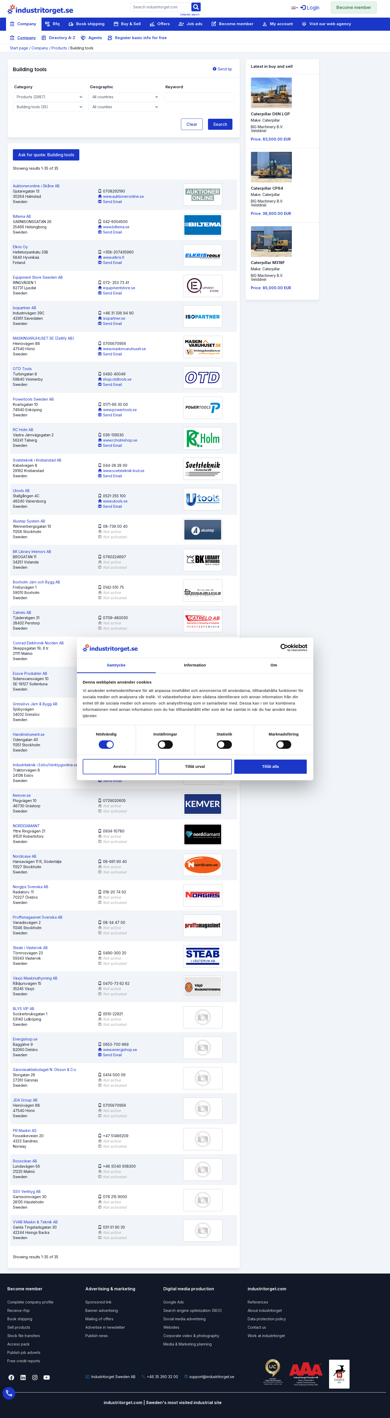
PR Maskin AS (25, 1130)
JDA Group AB (25, 1100)
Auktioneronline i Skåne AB (36, 186)
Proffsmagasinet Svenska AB (38, 917)
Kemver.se (22, 795)
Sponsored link (98, 1302)
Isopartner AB (24, 308)
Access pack (18, 1344)
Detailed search (190, 14)
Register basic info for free (137, 38)
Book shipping (86, 24)
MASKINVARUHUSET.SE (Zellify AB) (43, 338)
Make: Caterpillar (265, 120)
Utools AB (21, 490)
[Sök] (196, 6)
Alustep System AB (29, 521)
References (258, 1302)
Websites (171, 1327)
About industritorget (265, 1310)
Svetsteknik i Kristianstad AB (37, 460)
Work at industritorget (266, 1335)
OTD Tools (22, 368)
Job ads (190, 24)
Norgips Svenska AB (30, 886)
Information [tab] (195, 665)
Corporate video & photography (191, 1335)
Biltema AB (22, 216)
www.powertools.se (117, 409)
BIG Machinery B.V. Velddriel (267, 129)
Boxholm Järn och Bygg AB (36, 582)
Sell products (18, 1327)
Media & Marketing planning (187, 1344)
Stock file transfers (23, 1335)
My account (277, 24)
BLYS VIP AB (23, 1008)
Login (309, 8)
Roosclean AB (25, 1161)
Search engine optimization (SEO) (192, 1310)
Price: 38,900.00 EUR (271, 213)
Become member (353, 7)
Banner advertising (101, 1310)
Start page (19, 48)
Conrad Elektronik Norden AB (38, 643)
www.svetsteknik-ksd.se (121, 470)
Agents (91, 38)
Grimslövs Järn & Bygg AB (35, 704)
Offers (159, 24)
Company (22, 24)
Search (220, 124)
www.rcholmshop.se (117, 440)
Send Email (110, 201)
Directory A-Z (58, 38)
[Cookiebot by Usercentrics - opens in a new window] (284, 648)
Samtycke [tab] (116, 665)
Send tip (222, 69)
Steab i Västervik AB (30, 947)
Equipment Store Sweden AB (38, 277)
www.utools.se (113, 501)
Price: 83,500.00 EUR (271, 139)
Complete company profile (30, 1302)
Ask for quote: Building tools (46, 154)
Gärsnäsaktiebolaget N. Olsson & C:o (44, 1069)
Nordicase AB (25, 856)
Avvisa (119, 766)
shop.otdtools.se (115, 379)
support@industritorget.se (209, 1376)
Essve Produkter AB (30, 673)
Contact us (257, 1327)
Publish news (96, 1335)
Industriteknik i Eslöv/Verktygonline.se (45, 765)
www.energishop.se (117, 1049)
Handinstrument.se (29, 734)
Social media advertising (184, 1319)
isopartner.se (111, 318)
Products (59, 48)
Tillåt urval (195, 766)
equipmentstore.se (116, 288)
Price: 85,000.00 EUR (271, 288)
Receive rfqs (18, 1310)
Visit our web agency (326, 24)
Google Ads (173, 1302)
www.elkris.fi (111, 257)
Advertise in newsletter (105, 1327)
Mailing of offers (99, 1319)
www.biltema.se (113, 227)
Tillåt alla (270, 766)
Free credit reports (23, 1361)
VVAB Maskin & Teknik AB (35, 1222)
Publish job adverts (23, 1352)
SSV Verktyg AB (27, 1191)
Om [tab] (274, 665)
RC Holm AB (23, 429)
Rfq (52, 24)
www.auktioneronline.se (121, 196)
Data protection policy (267, 1319)
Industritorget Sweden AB (110, 1376)
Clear (191, 124)
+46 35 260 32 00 (160, 1376)
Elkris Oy (20, 247)
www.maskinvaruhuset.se (122, 348)
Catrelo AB (22, 612)
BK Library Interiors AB (32, 551)
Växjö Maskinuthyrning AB (35, 978)
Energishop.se (25, 1039)
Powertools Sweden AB (33, 399)
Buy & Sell (127, 24)
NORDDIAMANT (26, 826)
